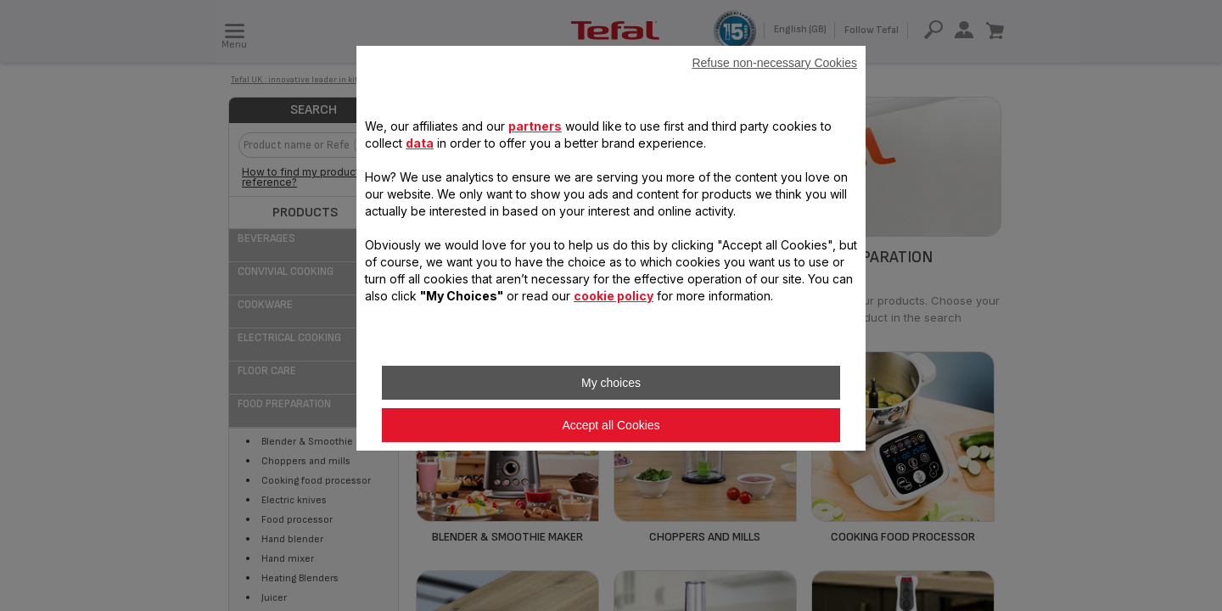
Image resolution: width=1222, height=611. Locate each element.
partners (535, 126)
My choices (611, 383)
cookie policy (613, 296)
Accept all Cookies (610, 425)
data (420, 143)
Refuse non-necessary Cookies (774, 63)
